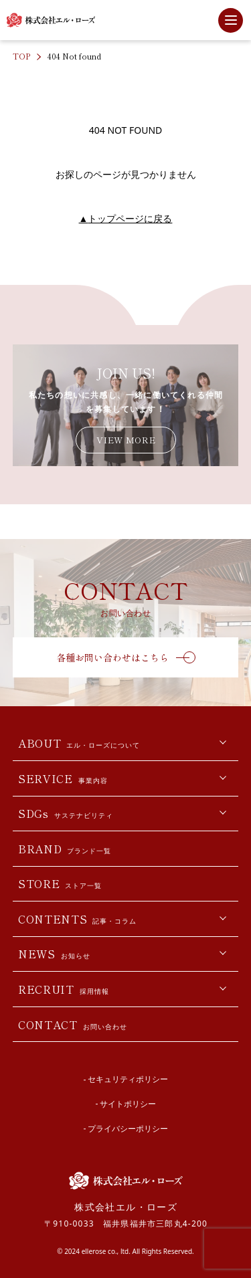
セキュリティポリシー (128, 1079)
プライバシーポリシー (128, 1128)
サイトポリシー (128, 1103)
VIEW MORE (125, 439)
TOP (21, 56)
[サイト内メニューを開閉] (230, 20)
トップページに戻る (126, 218)
